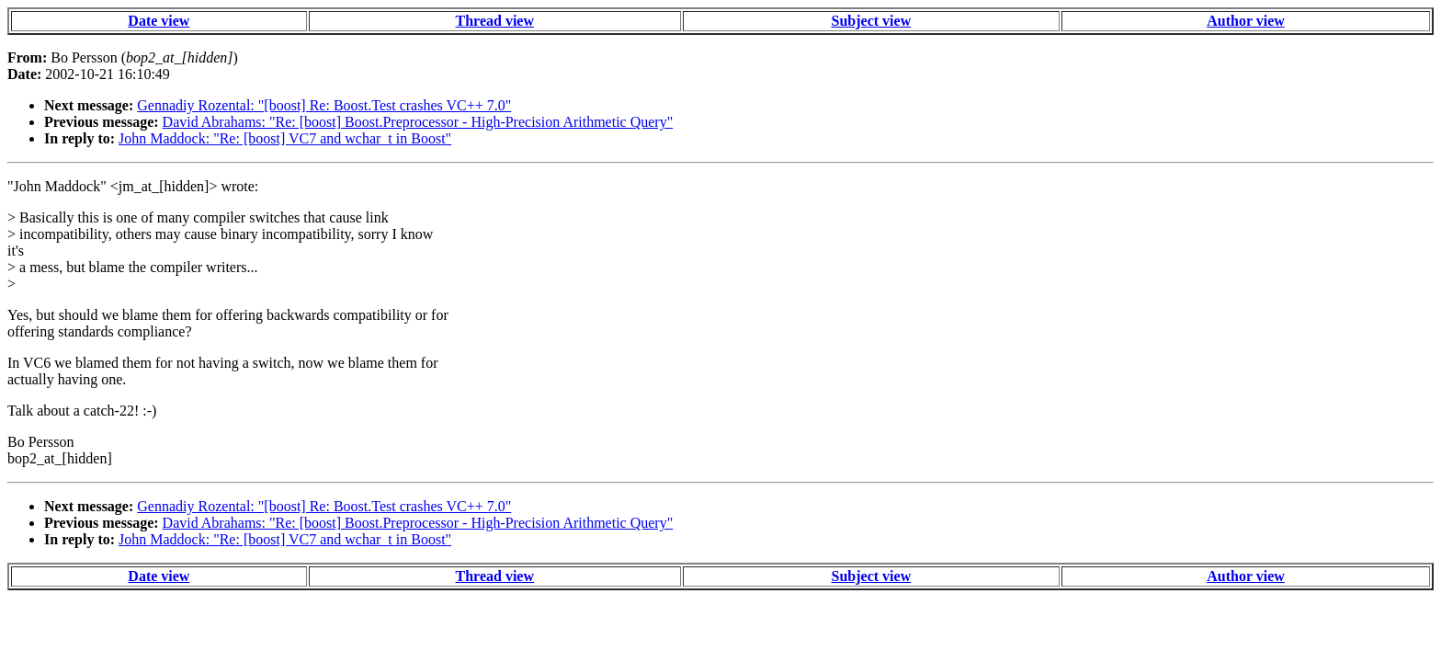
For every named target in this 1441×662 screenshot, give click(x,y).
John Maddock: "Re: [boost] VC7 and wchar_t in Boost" (285, 138)
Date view (158, 21)
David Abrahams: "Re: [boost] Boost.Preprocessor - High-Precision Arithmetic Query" (418, 122)
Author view (1246, 21)
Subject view (872, 21)
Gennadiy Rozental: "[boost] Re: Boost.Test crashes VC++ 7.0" (324, 105)
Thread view (495, 21)
